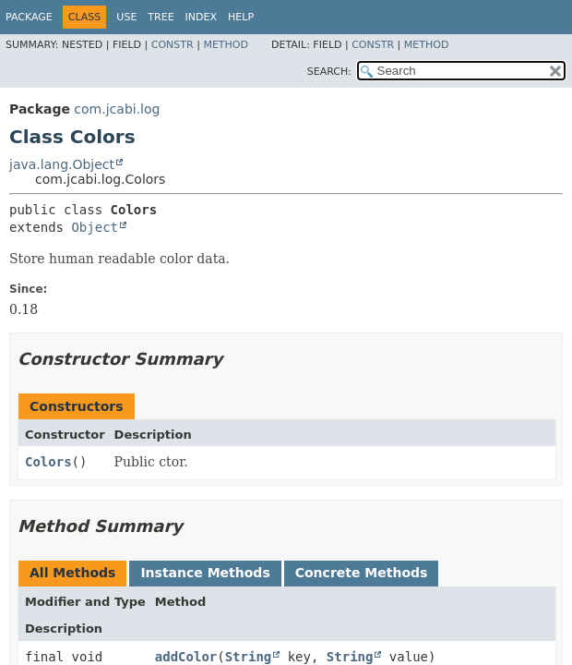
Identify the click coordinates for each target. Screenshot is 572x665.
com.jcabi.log (117, 109)
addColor (186, 656)
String (248, 656)
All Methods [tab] (72, 572)
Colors (48, 461)
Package (29, 17)
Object (94, 227)
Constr (172, 45)
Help (241, 17)
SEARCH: (329, 72)
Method (225, 45)
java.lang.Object (61, 164)
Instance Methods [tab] (204, 572)
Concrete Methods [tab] (361, 572)
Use (126, 17)
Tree (160, 17)
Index (201, 17)
